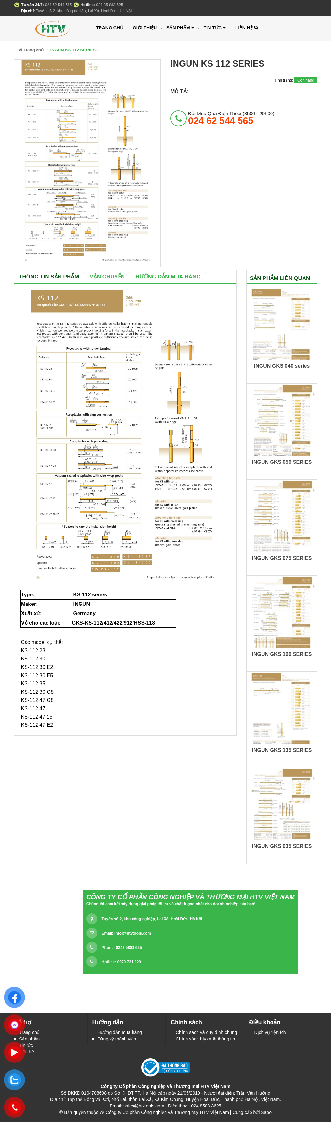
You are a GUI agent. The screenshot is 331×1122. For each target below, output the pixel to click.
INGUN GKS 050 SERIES (282, 462)
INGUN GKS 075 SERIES (282, 558)
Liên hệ (244, 27)
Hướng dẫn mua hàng (168, 277)
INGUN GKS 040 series (282, 366)
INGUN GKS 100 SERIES (282, 654)
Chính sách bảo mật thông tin (205, 1038)
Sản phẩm (180, 28)
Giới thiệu (145, 27)
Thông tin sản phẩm (49, 277)
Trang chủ (109, 27)
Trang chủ (29, 1032)
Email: (126, 933)
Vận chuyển (107, 277)
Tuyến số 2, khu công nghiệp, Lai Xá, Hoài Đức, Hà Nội (152, 919)
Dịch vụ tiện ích (270, 1032)
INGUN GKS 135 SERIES (282, 750)
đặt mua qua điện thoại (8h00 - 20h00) (231, 118)
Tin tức (215, 28)
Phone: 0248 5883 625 (122, 947)
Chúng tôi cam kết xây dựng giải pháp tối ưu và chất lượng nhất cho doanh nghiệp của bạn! (171, 904)
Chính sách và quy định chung (206, 1032)
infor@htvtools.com (132, 933)
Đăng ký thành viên (117, 1038)
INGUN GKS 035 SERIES (282, 846)
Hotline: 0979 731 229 (121, 962)
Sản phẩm (29, 1038)
